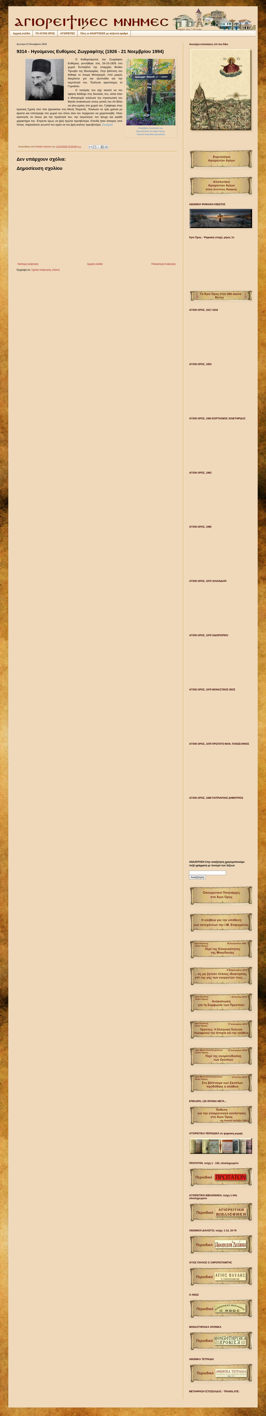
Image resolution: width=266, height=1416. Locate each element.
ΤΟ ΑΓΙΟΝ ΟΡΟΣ (45, 33)
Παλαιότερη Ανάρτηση (163, 264)
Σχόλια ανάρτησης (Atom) (45, 269)
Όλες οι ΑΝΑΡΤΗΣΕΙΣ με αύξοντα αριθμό (104, 33)
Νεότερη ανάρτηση (28, 264)
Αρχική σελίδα (21, 33)
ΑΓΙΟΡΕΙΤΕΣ (67, 33)
